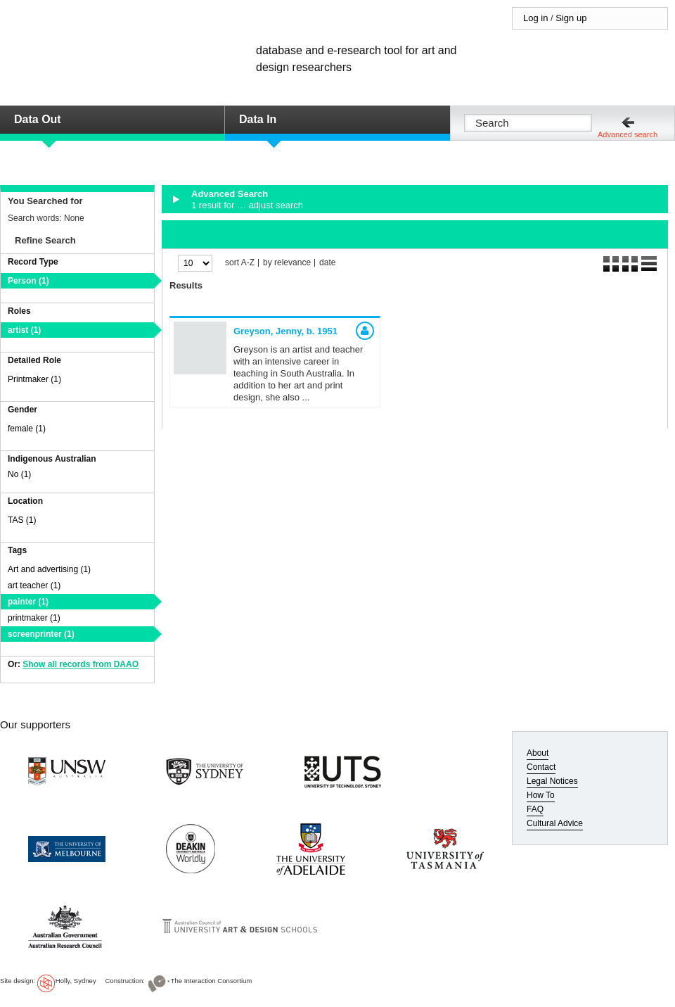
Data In (257, 119)
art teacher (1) (34, 585)
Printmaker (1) (34, 379)
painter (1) (28, 602)
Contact (541, 767)
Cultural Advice (555, 823)
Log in (535, 18)
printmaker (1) (34, 618)
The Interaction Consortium (211, 980)
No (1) (19, 474)
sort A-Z (240, 263)
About (537, 753)
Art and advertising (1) (49, 569)
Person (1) (28, 281)
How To (541, 795)
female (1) (27, 428)
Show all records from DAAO (80, 664)
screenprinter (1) (41, 634)
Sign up (570, 18)
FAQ (535, 809)
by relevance (287, 263)
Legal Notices (552, 781)
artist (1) (24, 330)
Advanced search (627, 134)
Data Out (37, 119)
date (327, 263)
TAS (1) (22, 520)
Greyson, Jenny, (285, 331)
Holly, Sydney (76, 980)
